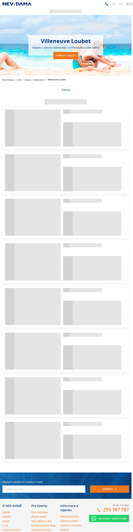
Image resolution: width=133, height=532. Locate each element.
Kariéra (5, 520)
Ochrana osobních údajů (43, 525)
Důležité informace (69, 516)
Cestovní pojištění (69, 520)
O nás (5, 525)
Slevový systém (39, 516)
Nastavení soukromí (41, 529)
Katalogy (64, 529)
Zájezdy (65, 89)
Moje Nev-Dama (39, 512)
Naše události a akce (41, 520)
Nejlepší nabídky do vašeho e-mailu (22, 482)
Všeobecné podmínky (70, 525)
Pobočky (6, 516)
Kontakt (6, 512)
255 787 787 (106, 3)
